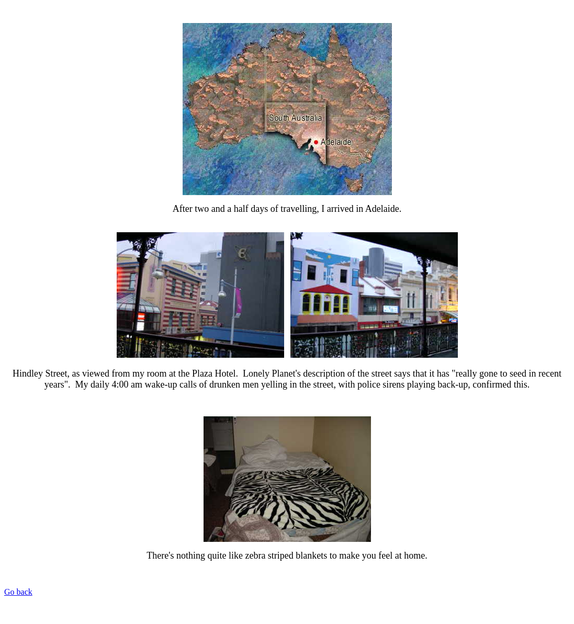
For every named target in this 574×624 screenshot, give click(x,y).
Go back (18, 591)
